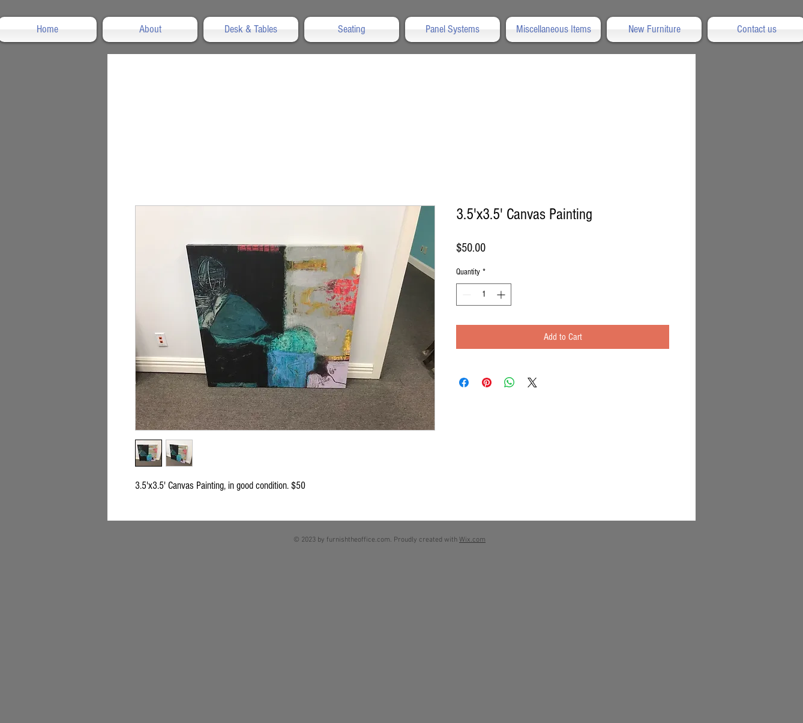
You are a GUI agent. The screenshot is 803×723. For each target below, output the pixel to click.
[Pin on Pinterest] (487, 382)
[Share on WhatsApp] (509, 382)
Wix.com (472, 540)
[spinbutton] (484, 294)
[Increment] (502, 294)
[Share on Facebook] (464, 382)
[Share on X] (532, 382)
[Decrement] (465, 294)
